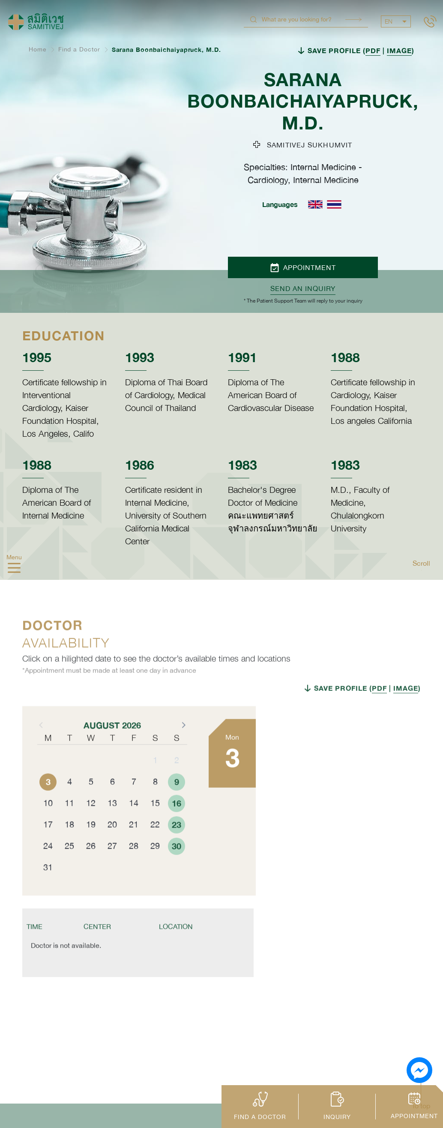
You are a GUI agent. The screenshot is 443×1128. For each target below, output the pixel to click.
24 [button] (48, 865)
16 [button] (176, 823)
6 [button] (112, 801)
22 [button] (155, 844)
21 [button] (133, 844)
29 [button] (155, 865)
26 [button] (91, 865)
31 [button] (48, 887)
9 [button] (176, 801)
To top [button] (421, 1106)
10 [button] (48, 823)
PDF (372, 50)
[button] (183, 744)
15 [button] (155, 823)
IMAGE (399, 50)
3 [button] (48, 801)
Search (353, 19)
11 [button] (69, 823)
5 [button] (91, 801)
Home (38, 49)
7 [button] (134, 801)
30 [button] (176, 866)
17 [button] (48, 844)
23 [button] (176, 844)
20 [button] (112, 844)
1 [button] (155, 780)
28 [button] (133, 865)
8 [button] (155, 801)
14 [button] (133, 823)
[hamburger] (14, 569)
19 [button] (91, 844)
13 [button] (112, 823)
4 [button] (69, 801)
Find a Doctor (79, 49)
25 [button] (69, 865)
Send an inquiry (302, 288)
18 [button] (69, 844)
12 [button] (91, 823)
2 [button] (176, 780)
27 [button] (112, 865)
